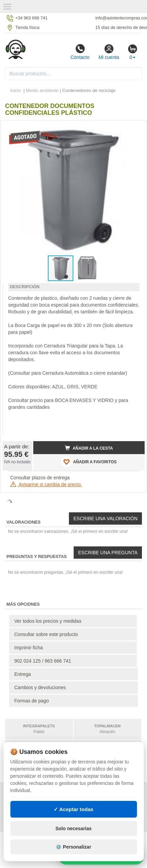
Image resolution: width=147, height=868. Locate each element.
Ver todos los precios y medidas (47, 621)
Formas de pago (31, 700)
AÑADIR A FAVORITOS (88, 461)
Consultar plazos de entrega (40, 477)
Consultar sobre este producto (46, 634)
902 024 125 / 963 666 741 (42, 661)
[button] (133, 128)
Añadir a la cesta (89, 448)
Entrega (22, 674)
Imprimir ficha (28, 647)
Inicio (15, 90)
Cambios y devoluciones (40, 687)
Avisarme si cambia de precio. (46, 484)
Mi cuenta (108, 52)
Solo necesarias (73, 828)
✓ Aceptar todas (73, 809)
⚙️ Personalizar (73, 847)
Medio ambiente (42, 90)
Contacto (79, 52)
